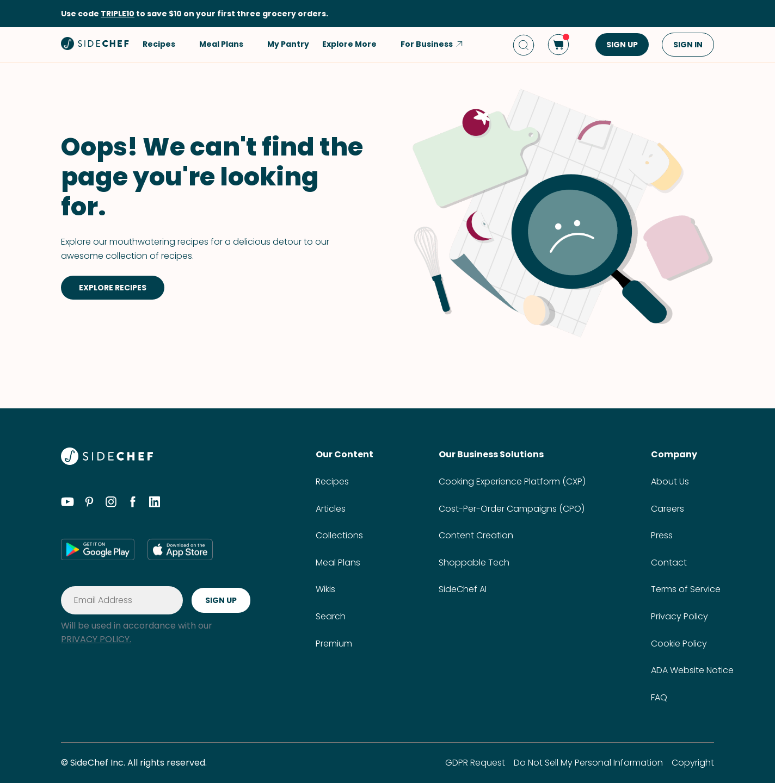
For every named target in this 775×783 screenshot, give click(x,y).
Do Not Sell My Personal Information (588, 762)
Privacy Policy (679, 616)
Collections (339, 535)
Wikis (325, 589)
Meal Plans (338, 562)
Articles (331, 508)
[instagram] (111, 503)
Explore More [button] (355, 44)
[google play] (97, 549)
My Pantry (288, 44)
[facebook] (132, 503)
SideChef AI (463, 589)
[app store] (180, 549)
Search (331, 616)
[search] (523, 45)
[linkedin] (154, 503)
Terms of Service (686, 589)
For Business (432, 44)
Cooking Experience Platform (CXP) (512, 481)
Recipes (332, 481)
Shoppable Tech (474, 562)
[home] (95, 43)
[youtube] (67, 503)
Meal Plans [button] (226, 44)
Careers (667, 508)
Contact (669, 562)
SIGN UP (622, 44)
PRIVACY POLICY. (96, 639)
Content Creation (476, 535)
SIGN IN (688, 44)
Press (662, 535)
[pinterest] (89, 503)
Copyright (693, 762)
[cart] (558, 44)
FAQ (659, 697)
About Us (670, 481)
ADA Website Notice (692, 670)
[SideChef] (107, 462)
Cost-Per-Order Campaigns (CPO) (512, 508)
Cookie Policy (679, 643)
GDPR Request (475, 762)
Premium (334, 643)
